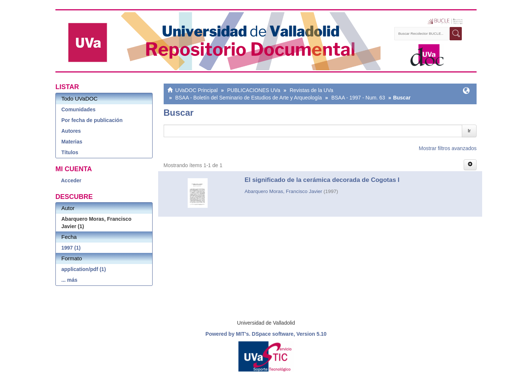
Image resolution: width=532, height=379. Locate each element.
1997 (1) (71, 248)
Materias (71, 142)
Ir (469, 130)
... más (69, 280)
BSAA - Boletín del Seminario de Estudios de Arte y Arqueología (248, 98)
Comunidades (78, 109)
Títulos (69, 152)
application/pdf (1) (83, 269)
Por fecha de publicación (92, 120)
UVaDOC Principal (196, 90)
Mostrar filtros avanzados (448, 148)
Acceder (71, 180)
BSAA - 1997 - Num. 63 (358, 98)
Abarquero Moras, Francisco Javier (283, 191)
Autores (71, 131)
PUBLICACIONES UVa (253, 90)
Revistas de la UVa (311, 90)
